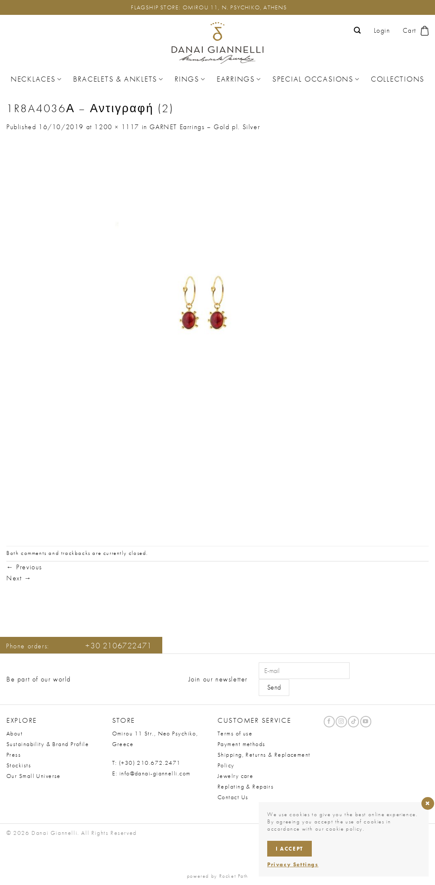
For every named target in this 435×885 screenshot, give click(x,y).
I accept (289, 848)
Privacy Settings (293, 864)
